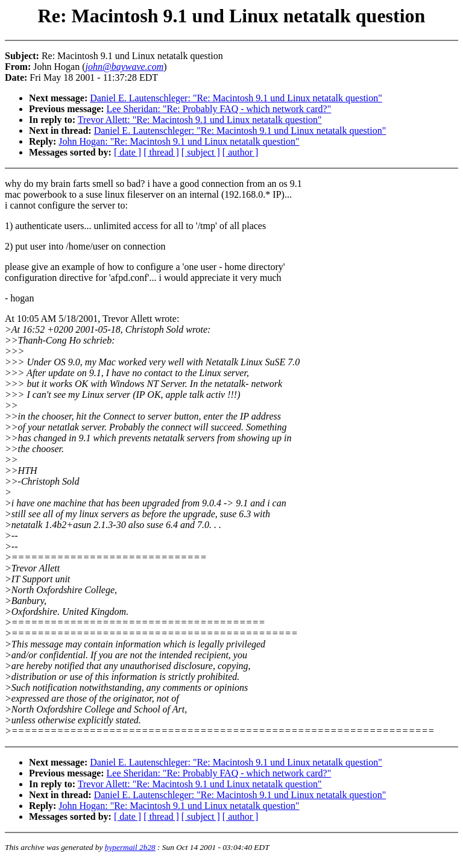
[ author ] (240, 152)
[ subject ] (200, 152)
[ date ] (127, 152)
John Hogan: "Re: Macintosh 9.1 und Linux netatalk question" (178, 141)
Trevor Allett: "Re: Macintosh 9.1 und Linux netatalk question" (200, 120)
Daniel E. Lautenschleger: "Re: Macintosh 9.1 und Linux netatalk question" (236, 98)
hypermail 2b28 (130, 847)
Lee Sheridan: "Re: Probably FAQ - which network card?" (219, 109)
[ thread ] (161, 152)
